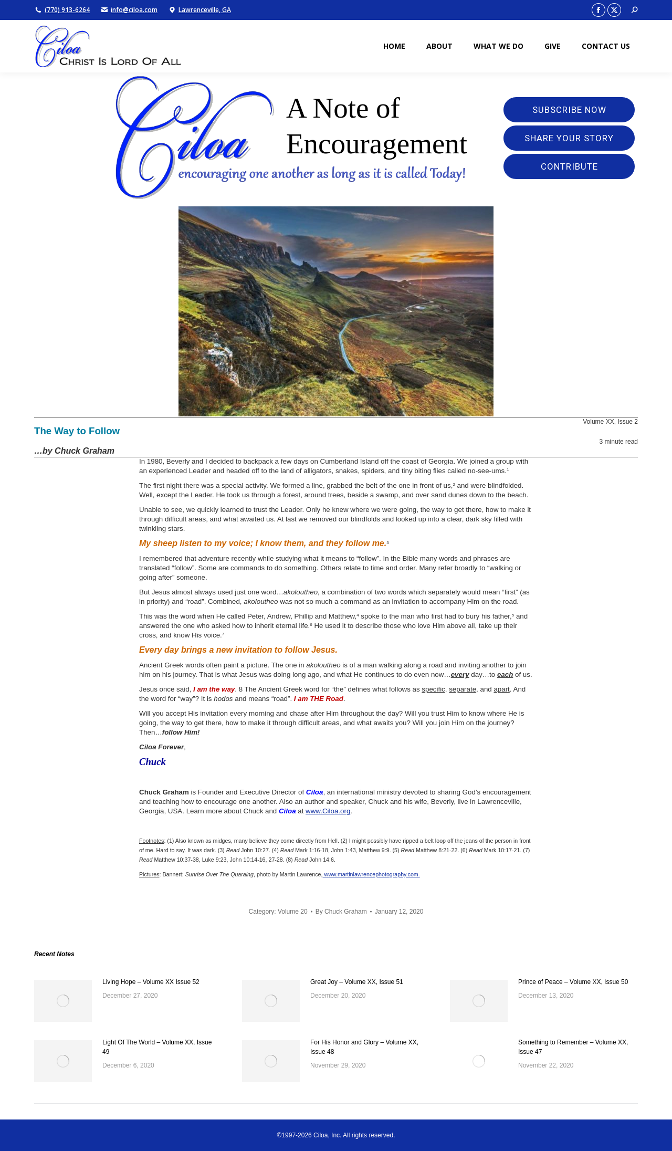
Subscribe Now (569, 109)
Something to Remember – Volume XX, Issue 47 (573, 1047)
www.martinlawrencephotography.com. (370, 874)
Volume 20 (293, 911)
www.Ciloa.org (328, 811)
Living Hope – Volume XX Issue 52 (151, 982)
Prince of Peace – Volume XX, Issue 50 (573, 982)
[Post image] (63, 1001)
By (341, 911)
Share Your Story (569, 138)
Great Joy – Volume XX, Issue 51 (356, 982)
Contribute (569, 166)
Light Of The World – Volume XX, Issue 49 (157, 1047)
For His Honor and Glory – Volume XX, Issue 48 (364, 1047)
